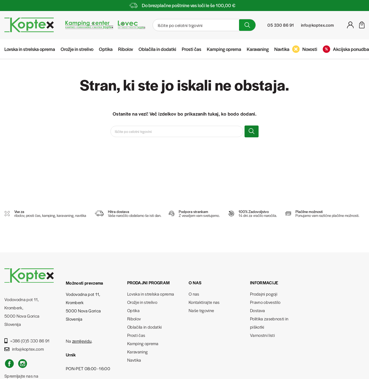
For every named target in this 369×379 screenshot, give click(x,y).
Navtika (281, 49)
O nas (194, 294)
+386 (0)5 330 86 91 (27, 340)
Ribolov (125, 49)
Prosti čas (191, 49)
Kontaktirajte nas (204, 302)
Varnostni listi (262, 335)
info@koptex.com (24, 349)
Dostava (257, 310)
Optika (106, 49)
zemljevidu (81, 341)
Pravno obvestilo (265, 302)
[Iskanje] (195, 25)
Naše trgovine (201, 310)
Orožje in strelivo (77, 49)
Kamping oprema (224, 49)
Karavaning (258, 49)
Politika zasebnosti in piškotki (269, 323)
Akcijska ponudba (346, 49)
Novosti (304, 49)
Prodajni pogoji (263, 294)
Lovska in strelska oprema (29, 49)
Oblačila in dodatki (157, 49)
